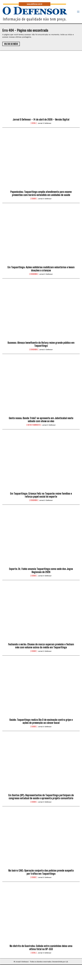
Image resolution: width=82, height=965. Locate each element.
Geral (34, 123)
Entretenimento (33, 425)
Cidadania (33, 274)
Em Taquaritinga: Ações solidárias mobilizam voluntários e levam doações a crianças (41, 269)
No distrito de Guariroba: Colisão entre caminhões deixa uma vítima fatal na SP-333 (41, 947)
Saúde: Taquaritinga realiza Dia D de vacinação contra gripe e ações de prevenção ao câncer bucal (41, 721)
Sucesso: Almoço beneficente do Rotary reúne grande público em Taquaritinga (41, 344)
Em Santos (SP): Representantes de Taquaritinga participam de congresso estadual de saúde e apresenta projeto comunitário (41, 797)
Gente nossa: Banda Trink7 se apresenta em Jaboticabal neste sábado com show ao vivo (41, 420)
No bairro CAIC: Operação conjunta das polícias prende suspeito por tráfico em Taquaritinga (41, 872)
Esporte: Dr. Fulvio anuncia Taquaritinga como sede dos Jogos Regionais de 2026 (41, 570)
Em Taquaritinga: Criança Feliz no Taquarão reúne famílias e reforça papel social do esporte (41, 495)
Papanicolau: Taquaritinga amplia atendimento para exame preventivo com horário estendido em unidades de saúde (41, 193)
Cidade (33, 199)
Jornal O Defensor (44, 123)
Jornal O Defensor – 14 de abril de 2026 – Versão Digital (41, 119)
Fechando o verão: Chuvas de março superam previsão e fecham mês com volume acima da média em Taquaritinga (41, 646)
